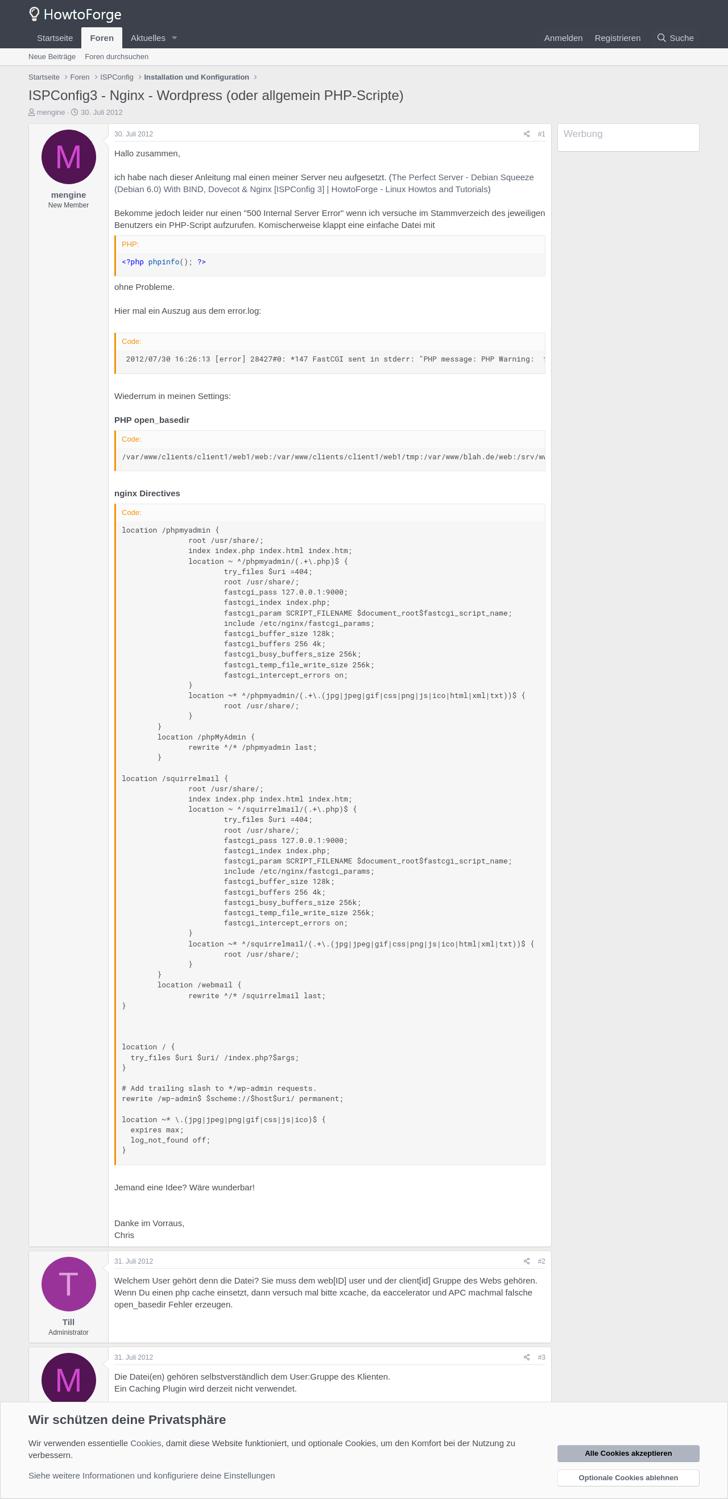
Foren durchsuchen (116, 56)
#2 (541, 1261)
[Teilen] (527, 134)
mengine (51, 112)
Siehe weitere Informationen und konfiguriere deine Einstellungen (151, 1475)
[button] (175, 37)
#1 (541, 134)
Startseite (55, 38)
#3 (541, 1357)
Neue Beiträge (52, 56)
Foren (102, 38)
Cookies (145, 1443)
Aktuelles (148, 38)
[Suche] (675, 37)
